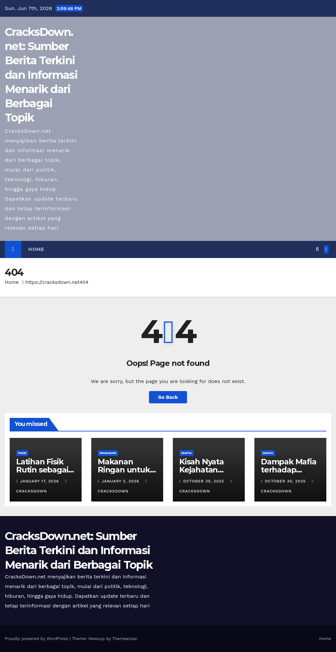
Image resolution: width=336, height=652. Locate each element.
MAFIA (186, 453)
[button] (317, 249)
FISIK (22, 453)
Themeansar (124, 638)
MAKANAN (108, 453)
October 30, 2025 (204, 481)
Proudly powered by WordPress (37, 638)
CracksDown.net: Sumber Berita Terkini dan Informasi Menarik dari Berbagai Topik (41, 74)
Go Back (168, 397)
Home (36, 249)
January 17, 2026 (40, 481)
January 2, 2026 (121, 481)
